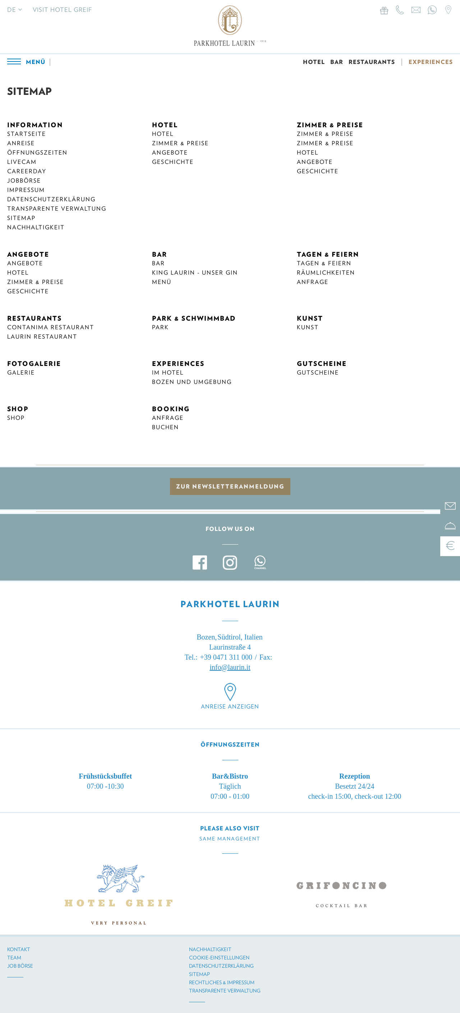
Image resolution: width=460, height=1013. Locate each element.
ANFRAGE (168, 417)
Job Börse (20, 966)
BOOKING (171, 409)
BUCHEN (165, 427)
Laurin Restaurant (42, 336)
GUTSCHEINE (322, 363)
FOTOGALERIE (34, 363)
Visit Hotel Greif (62, 9)
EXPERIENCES (431, 62)
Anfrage (312, 282)
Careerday (26, 171)
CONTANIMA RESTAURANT (50, 327)
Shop (16, 417)
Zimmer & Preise (180, 143)
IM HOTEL (168, 372)
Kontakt (18, 949)
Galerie (21, 372)
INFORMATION (35, 125)
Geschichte (173, 162)
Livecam (22, 162)
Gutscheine (318, 372)
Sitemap (21, 218)
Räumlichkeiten (326, 272)
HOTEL (314, 62)
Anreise (21, 143)
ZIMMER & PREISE (330, 125)
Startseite (26, 133)
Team (14, 958)
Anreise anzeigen (230, 706)
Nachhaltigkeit (36, 227)
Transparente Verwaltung (56, 208)
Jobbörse (24, 180)
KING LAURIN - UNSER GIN (195, 272)
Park (160, 327)
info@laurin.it (230, 667)
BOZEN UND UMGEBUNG (192, 382)
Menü (161, 282)
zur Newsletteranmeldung (230, 486)
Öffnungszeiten (37, 152)
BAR (336, 62)
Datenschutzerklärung (51, 199)
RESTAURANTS (372, 62)
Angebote (170, 152)
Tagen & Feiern (324, 263)
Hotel (163, 133)
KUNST (310, 318)
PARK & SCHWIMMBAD (194, 318)
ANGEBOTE (28, 254)
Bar (158, 263)
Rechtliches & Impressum (221, 982)
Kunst (308, 327)
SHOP (18, 409)
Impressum (26, 190)
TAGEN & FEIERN (328, 254)
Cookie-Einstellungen (219, 958)
